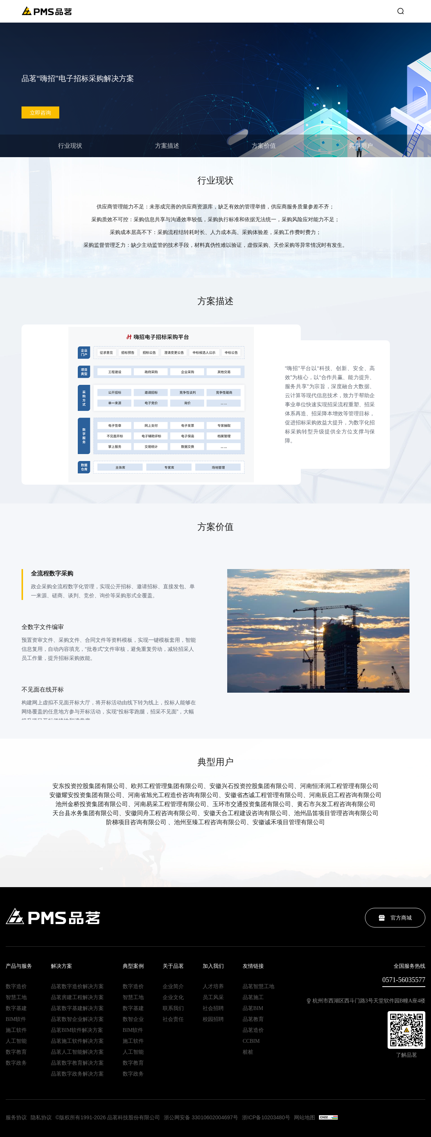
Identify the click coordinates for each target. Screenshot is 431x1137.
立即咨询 (40, 113)
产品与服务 (19, 966)
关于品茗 (173, 966)
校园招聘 (213, 1019)
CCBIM (251, 1041)
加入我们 (213, 966)
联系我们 (173, 1008)
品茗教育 (253, 1019)
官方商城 (395, 918)
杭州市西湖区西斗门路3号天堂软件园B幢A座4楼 (366, 1001)
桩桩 (248, 1052)
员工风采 (213, 997)
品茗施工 (253, 997)
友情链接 (253, 966)
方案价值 (264, 145)
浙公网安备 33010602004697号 (201, 1117)
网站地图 (304, 1117)
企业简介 (173, 986)
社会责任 (173, 1019)
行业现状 (70, 145)
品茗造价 (253, 1030)
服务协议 (16, 1117)
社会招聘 (213, 1008)
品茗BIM (253, 1008)
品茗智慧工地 (258, 986)
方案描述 (167, 145)
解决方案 (61, 966)
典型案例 (133, 966)
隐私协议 (41, 1117)
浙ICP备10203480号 (266, 1117)
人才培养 (213, 986)
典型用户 (361, 145)
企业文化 (173, 997)
